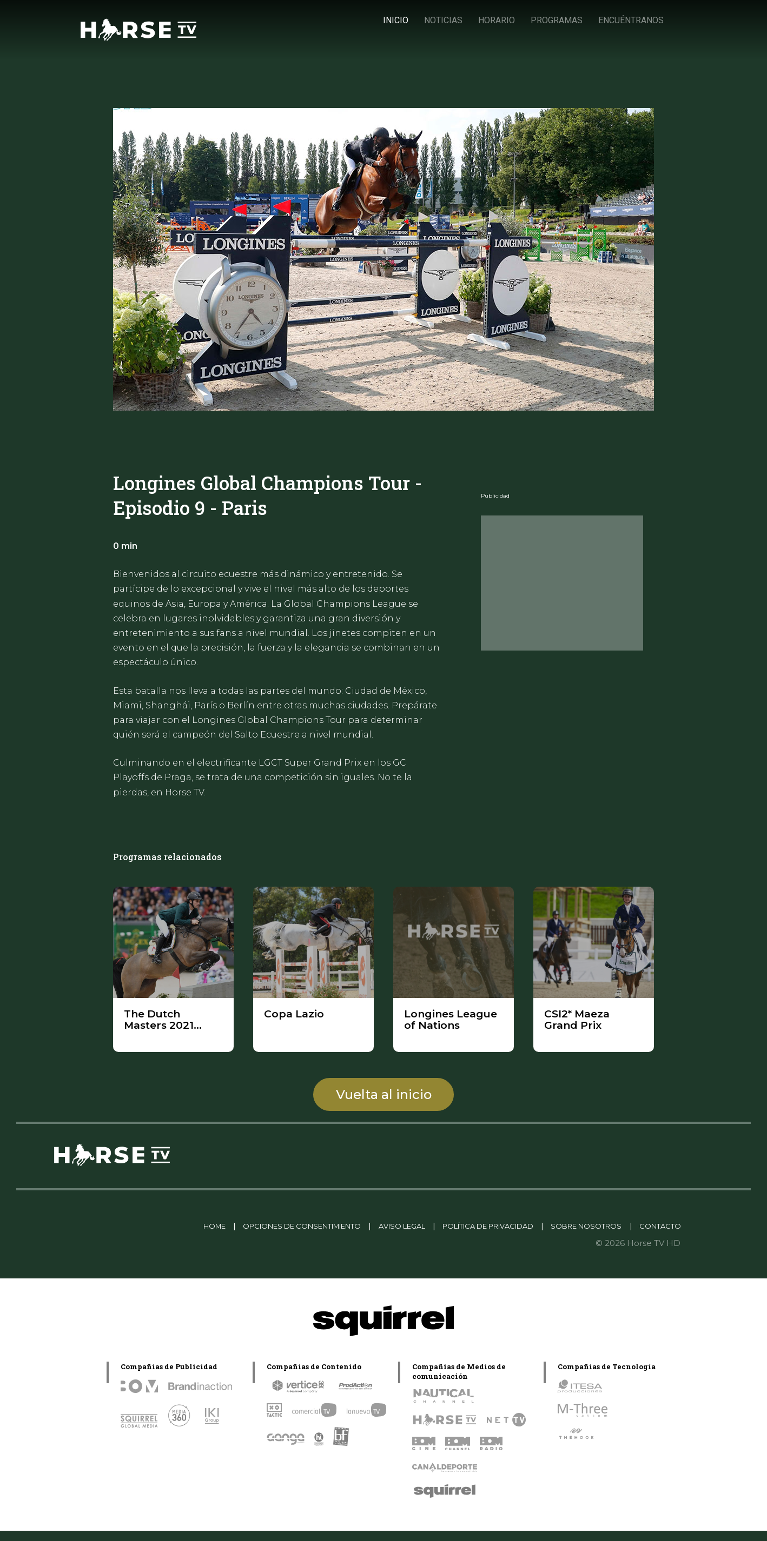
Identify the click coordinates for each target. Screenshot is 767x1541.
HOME (189, 1226)
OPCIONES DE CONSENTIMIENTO (295, 1226)
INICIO (395, 20)
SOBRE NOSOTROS (636, 1226)
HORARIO (496, 20)
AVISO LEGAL (415, 1226)
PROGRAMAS (556, 20)
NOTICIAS (443, 20)
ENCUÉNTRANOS (630, 20)
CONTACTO (655, 1236)
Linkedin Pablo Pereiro (112, 1226)
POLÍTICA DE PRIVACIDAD (519, 1226)
